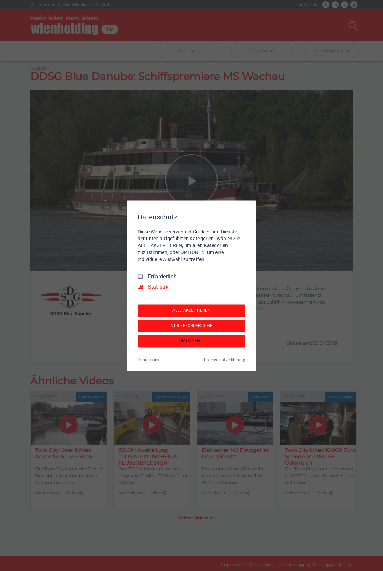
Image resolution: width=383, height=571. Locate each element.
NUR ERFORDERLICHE (191, 325)
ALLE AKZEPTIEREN (191, 310)
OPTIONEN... (191, 341)
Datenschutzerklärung (224, 360)
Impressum (148, 360)
